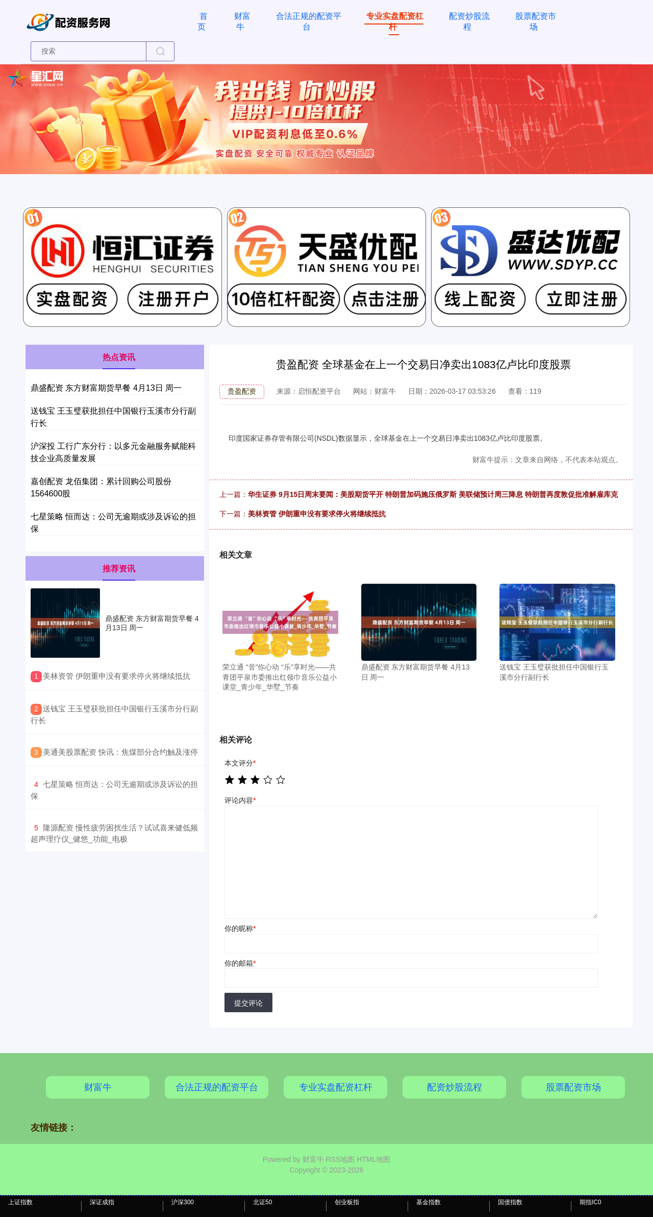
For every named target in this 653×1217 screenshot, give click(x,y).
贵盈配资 (242, 391)
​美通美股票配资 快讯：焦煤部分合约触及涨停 (120, 752)
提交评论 (248, 1003)
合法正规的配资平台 (308, 21)
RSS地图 (340, 1159)
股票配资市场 (535, 21)
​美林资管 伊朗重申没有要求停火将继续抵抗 (116, 676)
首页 (202, 21)
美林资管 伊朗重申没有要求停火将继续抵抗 (317, 514)
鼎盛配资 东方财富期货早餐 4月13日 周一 (106, 388)
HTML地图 (373, 1159)
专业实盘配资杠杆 (394, 21)
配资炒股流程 (469, 21)
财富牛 (242, 21)
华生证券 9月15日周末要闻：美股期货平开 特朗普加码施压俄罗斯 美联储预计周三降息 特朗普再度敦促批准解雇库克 (433, 494)
